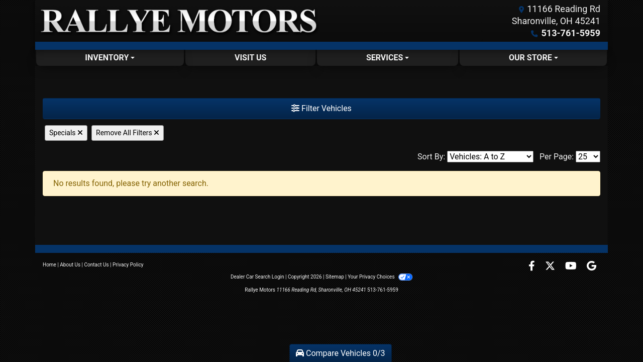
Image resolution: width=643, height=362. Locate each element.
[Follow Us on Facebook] (532, 267)
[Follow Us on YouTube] (572, 267)
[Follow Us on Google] (591, 267)
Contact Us (96, 264)
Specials (66, 133)
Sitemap (335, 277)
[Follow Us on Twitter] (551, 267)
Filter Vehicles (321, 108)
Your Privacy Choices (380, 277)
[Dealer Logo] (178, 21)
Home (49, 264)
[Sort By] (490, 156)
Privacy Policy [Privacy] (128, 264)
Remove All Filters (127, 133)
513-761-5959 (571, 33)
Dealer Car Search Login (257, 277)
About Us (70, 264)
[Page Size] (588, 156)
